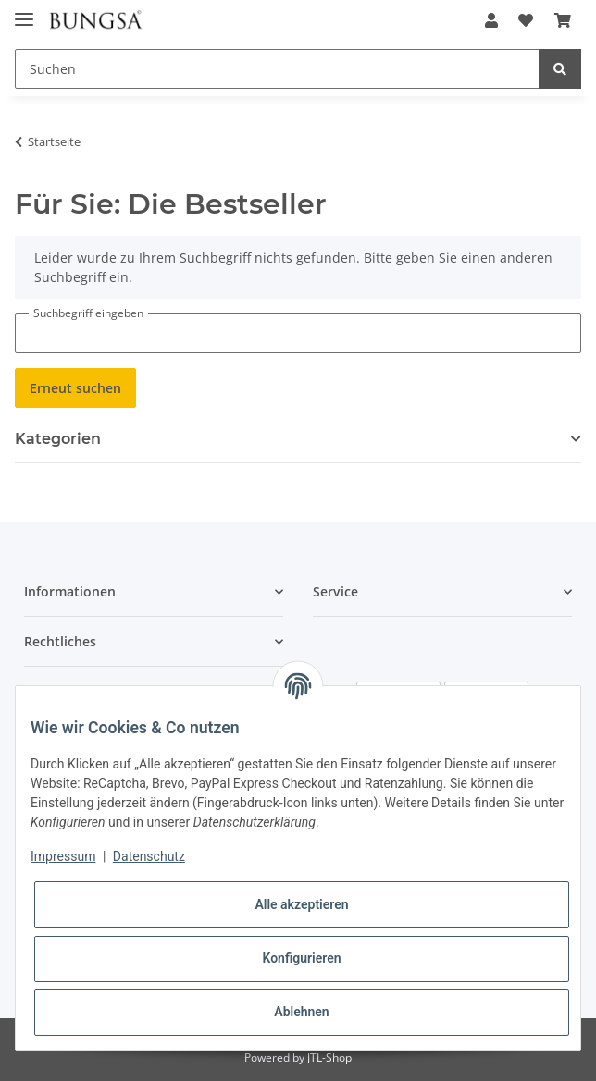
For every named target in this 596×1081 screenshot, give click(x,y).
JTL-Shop (329, 1057)
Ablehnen (301, 1011)
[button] (491, 20)
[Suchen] (277, 69)
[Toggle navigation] (24, 11)
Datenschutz (149, 856)
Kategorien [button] (58, 439)
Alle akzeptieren (301, 904)
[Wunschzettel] (525, 20)
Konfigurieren (301, 958)
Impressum (63, 856)
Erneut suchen (75, 388)
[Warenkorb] (562, 20)
